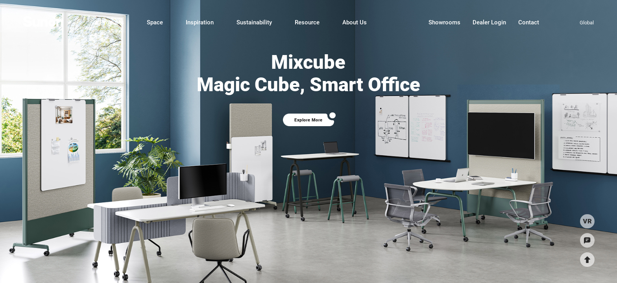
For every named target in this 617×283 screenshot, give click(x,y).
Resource (307, 22)
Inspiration (200, 22)
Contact (528, 22)
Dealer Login (489, 22)
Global (587, 23)
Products (112, 22)
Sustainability (254, 22)
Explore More (308, 120)
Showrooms (444, 22)
